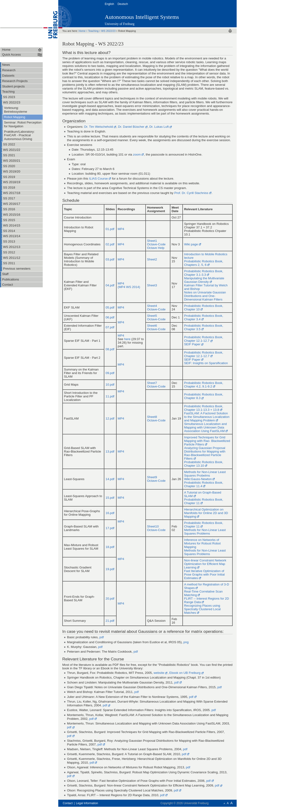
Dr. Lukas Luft (159, 126)
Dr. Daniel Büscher (131, 126)
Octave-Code (156, 244)
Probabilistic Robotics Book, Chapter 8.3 (203, 396)
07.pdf (109, 327)
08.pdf (109, 349)
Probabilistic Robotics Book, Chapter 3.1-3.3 (203, 272)
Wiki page (191, 244)
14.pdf (109, 479)
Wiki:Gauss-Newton (198, 479)
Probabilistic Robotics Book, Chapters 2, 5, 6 (203, 263)
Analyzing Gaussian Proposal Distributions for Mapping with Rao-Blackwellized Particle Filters (204, 453)
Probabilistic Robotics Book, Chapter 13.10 (203, 463)
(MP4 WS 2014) (129, 287)
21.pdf (109, 620)
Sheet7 (152, 383)
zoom (137, 154)
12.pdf (109, 418)
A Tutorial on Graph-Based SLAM (202, 494)
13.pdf (109, 451)
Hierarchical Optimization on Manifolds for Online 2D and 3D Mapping (206, 513)
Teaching (93, 30)
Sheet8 (152, 417)
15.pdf (109, 497)
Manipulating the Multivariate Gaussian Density (204, 280)
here (127, 339)
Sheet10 (153, 526)
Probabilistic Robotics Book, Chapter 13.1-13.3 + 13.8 (203, 408)
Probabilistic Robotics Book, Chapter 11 (203, 501)
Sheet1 (152, 241)
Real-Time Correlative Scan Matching (203, 593)
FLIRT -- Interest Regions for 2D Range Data (206, 600)
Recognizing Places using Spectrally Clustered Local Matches (202, 609)
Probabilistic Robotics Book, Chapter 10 (203, 307)
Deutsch (123, 4)
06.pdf (109, 317)
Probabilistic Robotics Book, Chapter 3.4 (203, 317)
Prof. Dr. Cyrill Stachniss (191, 193)
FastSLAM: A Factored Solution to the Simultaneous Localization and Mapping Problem (206, 417)
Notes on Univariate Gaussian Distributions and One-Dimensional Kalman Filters (205, 296)
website (159, 673)
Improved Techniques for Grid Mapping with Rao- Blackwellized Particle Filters (207, 441)
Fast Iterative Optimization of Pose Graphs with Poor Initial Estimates (204, 574)
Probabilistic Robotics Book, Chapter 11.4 (203, 484)
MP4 (121, 229)
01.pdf (109, 229)
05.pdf (109, 307)
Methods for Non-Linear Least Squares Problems (205, 531)
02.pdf (109, 244)
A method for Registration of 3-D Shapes (206, 586)
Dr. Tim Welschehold (98, 126)
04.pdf (109, 285)
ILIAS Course (98, 178)
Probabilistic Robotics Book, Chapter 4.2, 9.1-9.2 (203, 384)
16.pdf (109, 513)
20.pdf (109, 598)
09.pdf (109, 373)
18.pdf (109, 547)
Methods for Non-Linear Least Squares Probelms (205, 473)
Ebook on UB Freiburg (185, 673)
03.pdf (109, 259)
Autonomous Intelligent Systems (142, 17)
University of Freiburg (119, 24)
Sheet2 (152, 259)
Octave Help (155, 248)
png (186, 642)
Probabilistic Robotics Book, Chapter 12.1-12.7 (203, 338)
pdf (101, 637)
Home (82, 30)
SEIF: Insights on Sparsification (206, 363)
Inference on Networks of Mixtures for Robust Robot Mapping (202, 543)
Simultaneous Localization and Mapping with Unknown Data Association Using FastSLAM (205, 427)
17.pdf (109, 528)
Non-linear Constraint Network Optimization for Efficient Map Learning (205, 564)
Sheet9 (152, 477)
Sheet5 (152, 315)
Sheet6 (152, 325)
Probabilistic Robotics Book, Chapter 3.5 (203, 327)
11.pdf (109, 396)
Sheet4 (152, 306)
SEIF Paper (192, 344)
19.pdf (109, 569)
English (110, 4)
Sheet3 (152, 285)
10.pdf (109, 384)
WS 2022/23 (108, 30)
